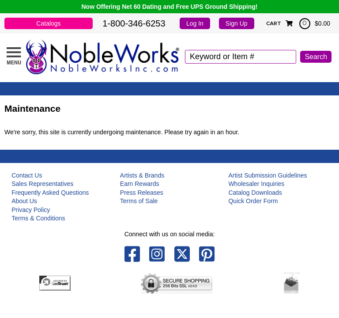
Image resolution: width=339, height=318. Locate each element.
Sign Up (237, 23)
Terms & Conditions (38, 218)
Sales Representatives (42, 183)
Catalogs (48, 23)
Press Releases (141, 192)
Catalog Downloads (255, 192)
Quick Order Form (253, 200)
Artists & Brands (142, 175)
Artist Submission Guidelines (267, 175)
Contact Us (26, 175)
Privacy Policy (30, 209)
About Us (24, 200)
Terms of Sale (139, 200)
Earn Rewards (139, 183)
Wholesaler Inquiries (256, 183)
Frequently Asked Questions (50, 192)
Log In (194, 23)
